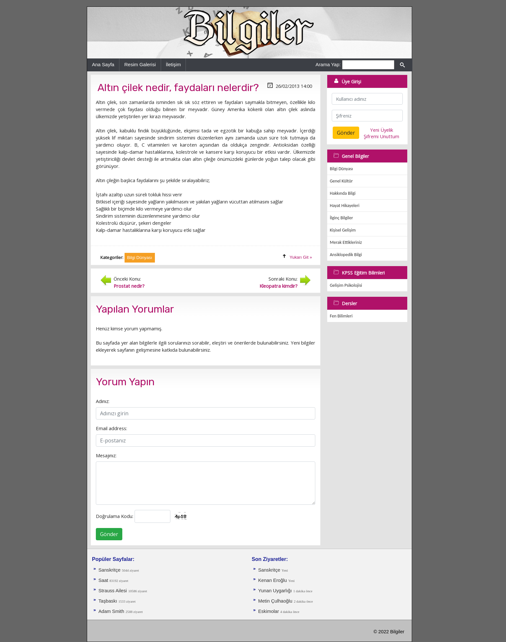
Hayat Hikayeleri (344, 205)
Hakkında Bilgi (343, 193)
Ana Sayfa (103, 64)
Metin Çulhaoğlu (275, 601)
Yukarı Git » (300, 257)
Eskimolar (269, 611)
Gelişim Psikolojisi (346, 285)
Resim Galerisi (140, 64)
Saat (103, 580)
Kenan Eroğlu (272, 580)
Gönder (109, 534)
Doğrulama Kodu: (114, 516)
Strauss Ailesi (112, 590)
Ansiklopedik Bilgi (346, 254)
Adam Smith (111, 611)
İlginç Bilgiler (341, 218)
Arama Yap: (328, 64)
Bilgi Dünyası (341, 168)
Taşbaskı (108, 601)
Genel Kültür (341, 181)
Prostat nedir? (129, 286)
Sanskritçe (110, 570)
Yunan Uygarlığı (275, 590)
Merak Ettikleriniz (346, 242)
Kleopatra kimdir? (278, 286)
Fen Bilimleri (341, 316)
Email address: (111, 428)
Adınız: (102, 401)
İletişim (173, 64)
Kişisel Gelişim (343, 230)
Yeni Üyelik (381, 130)
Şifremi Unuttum (381, 136)
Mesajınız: (106, 455)
